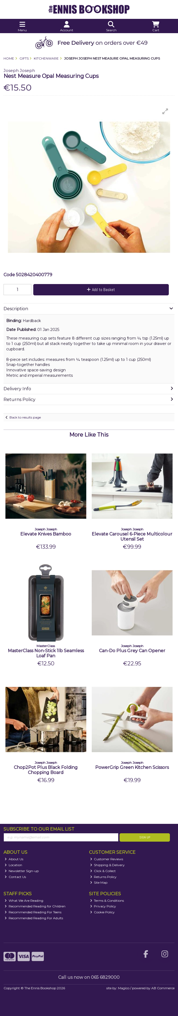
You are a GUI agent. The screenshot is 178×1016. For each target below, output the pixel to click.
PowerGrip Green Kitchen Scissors (132, 767)
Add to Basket (101, 289)
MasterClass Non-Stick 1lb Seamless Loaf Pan (46, 653)
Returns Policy (103, 877)
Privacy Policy (103, 906)
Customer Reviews (106, 859)
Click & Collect (103, 871)
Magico (123, 988)
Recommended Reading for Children (35, 906)
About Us (14, 859)
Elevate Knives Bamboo (45, 534)
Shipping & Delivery (107, 865)
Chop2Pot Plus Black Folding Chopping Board (46, 770)
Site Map (99, 882)
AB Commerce (162, 988)
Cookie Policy (102, 912)
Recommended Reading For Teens (33, 912)
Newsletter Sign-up (22, 871)
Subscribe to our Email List (39, 829)
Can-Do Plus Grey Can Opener (132, 650)
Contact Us (15, 877)
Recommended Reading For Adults (34, 918)
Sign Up (144, 837)
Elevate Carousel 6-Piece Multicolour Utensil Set (132, 536)
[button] (165, 111)
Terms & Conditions (107, 900)
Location (13, 865)
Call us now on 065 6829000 (89, 977)
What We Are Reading (24, 900)
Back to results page (25, 417)
